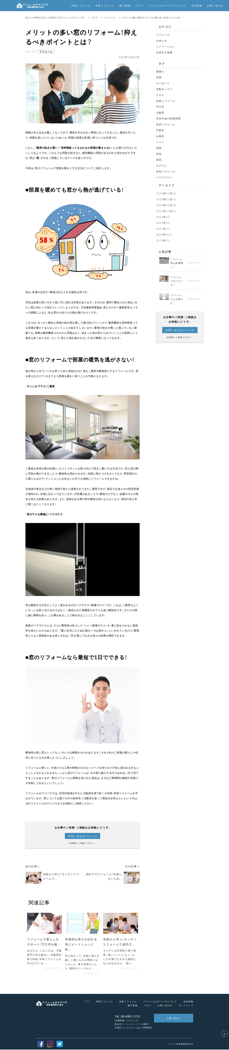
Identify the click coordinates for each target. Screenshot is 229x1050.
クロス (160, 95)
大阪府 (160, 112)
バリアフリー (164, 177)
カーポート (163, 83)
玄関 (159, 77)
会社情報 (188, 1001)
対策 (159, 154)
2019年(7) (163, 240)
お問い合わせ (164, 1005)
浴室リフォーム (167, 124)
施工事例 (132, 1005)
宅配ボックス (164, 89)
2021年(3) (163, 228)
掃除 (159, 148)
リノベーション (165, 46)
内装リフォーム (165, 101)
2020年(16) (164, 234)
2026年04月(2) (166, 193)
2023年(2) (163, 223)
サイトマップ (186, 1005)
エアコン (161, 165)
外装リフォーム (165, 171)
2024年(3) (163, 217)
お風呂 (160, 136)
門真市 (160, 130)
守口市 (160, 106)
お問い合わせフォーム (82, 836)
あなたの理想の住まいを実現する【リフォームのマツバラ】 (55, 17)
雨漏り (160, 71)
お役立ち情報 (164, 52)
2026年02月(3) (166, 205)
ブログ (94, 17)
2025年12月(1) (166, 211)
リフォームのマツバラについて (167, 5)
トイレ (160, 142)
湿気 (159, 159)
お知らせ (161, 40)
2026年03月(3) (166, 199)
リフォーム (110, 17)
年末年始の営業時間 (168, 118)
